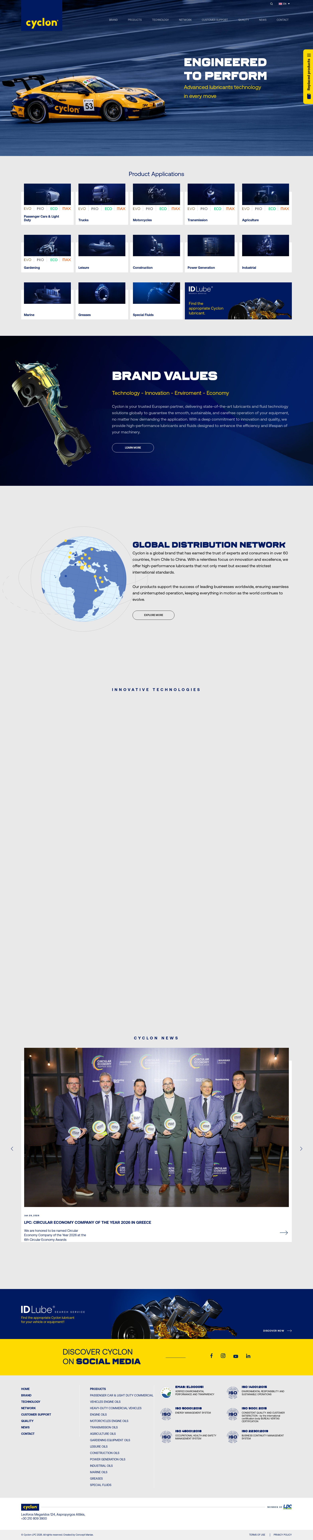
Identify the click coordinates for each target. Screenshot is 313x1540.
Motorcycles (142, 220)
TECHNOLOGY (160, 19)
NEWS (262, 19)
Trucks (83, 220)
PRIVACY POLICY (283, 1534)
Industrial (249, 268)
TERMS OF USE (257, 1534)
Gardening (32, 268)
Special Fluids (143, 315)
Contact (28, 1433)
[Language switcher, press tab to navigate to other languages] (284, 3)
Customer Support (36, 1414)
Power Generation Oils (107, 1459)
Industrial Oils (101, 1465)
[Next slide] (164, 148)
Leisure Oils (99, 1446)
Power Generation (201, 268)
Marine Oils (98, 1472)
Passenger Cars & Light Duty (41, 218)
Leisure (83, 268)
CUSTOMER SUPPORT (215, 19)
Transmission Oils (104, 1427)
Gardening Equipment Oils (110, 1440)
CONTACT (283, 19)
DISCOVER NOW (273, 1330)
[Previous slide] (149, 148)
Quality (27, 1421)
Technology (30, 1401)
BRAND (113, 19)
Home (25, 1389)
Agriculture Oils (103, 1433)
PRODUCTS (135, 19)
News (25, 1427)
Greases (84, 315)
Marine (29, 315)
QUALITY (243, 19)
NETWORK (185, 19)
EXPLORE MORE (153, 615)
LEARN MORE (133, 447)
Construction (143, 268)
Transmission (198, 220)
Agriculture (250, 220)
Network (28, 1408)
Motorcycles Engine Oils (109, 1421)
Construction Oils (104, 1453)
